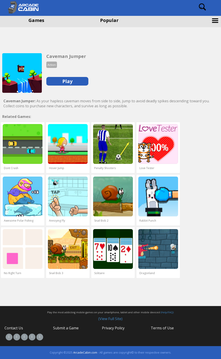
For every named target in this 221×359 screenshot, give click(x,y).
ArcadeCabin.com (85, 352)
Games (36, 20)
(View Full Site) (110, 318)
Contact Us (14, 327)
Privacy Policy (113, 327)
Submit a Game (66, 327)
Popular (109, 20)
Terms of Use (162, 327)
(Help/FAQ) (167, 312)
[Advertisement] (36, 38)
